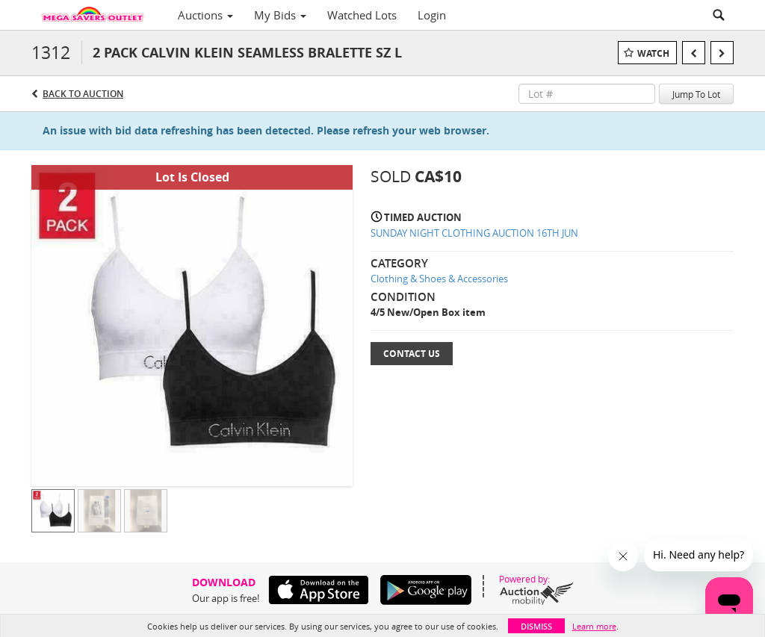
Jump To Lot (696, 94)
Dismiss (536, 626)
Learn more (594, 626)
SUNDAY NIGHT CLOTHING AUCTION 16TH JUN (474, 233)
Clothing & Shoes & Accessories (439, 278)
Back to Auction (83, 93)
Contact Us (411, 353)
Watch (653, 53)
